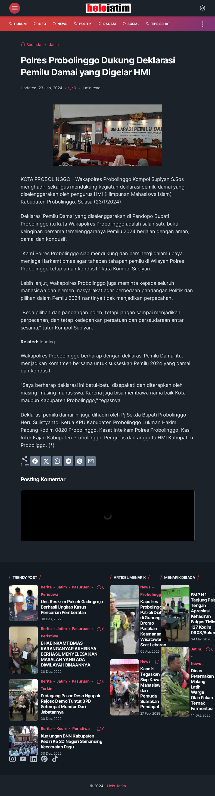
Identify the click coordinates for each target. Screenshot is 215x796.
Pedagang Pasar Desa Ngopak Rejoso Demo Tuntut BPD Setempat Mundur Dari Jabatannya (70, 704)
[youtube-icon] (23, 759)
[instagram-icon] (12, 759)
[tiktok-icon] (55, 759)
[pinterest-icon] (44, 759)
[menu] (14, 8)
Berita (46, 587)
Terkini (47, 688)
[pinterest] (80, 461)
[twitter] (46, 461)
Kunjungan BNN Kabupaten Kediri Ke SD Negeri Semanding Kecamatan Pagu (71, 741)
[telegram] (68, 461)
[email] (91, 461)
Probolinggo (152, 594)
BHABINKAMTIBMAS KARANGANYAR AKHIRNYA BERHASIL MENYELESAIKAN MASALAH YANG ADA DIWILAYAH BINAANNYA (69, 654)
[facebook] (35, 461)
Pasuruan (81, 587)
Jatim (62, 587)
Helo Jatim (116, 785)
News (145, 587)
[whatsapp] (57, 461)
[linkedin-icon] (33, 759)
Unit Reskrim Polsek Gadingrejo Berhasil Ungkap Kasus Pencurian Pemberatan (72, 607)
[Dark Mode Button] (202, 8)
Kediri (62, 728)
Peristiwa (49, 594)
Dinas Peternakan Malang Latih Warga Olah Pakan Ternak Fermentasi (202, 689)
